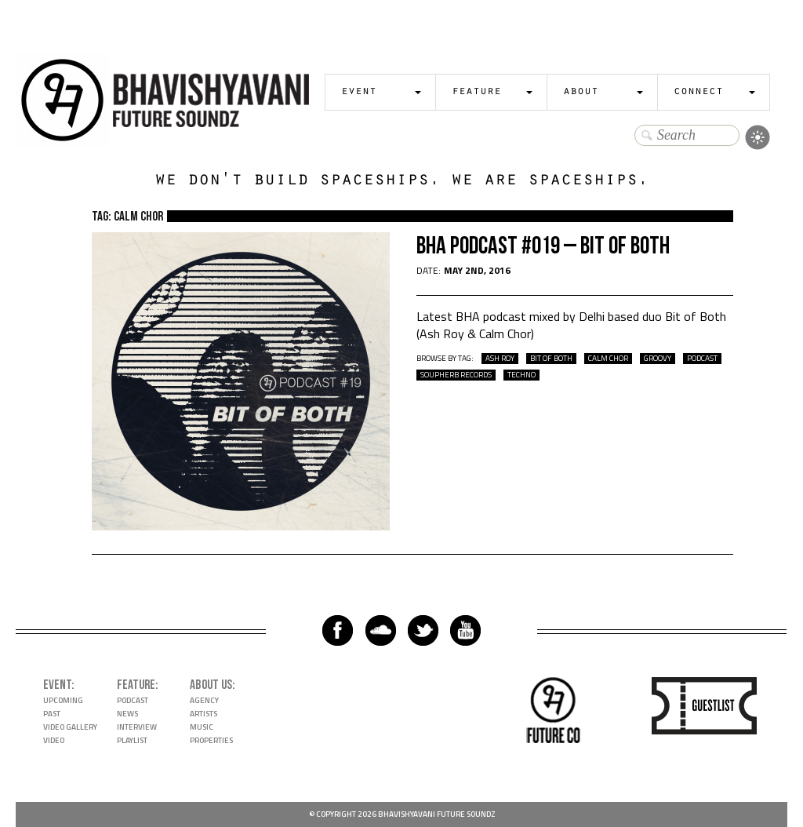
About (580, 92)
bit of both (551, 358)
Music (201, 727)
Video (53, 740)
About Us (211, 685)
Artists (203, 714)
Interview (137, 727)
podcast (702, 358)
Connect (698, 92)
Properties (211, 740)
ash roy (499, 358)
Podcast (132, 700)
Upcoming (63, 700)
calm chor (608, 358)
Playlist (132, 740)
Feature (476, 92)
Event (358, 92)
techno (521, 375)
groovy (657, 358)
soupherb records (456, 375)
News (127, 714)
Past (51, 714)
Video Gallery (70, 727)
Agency (204, 700)
